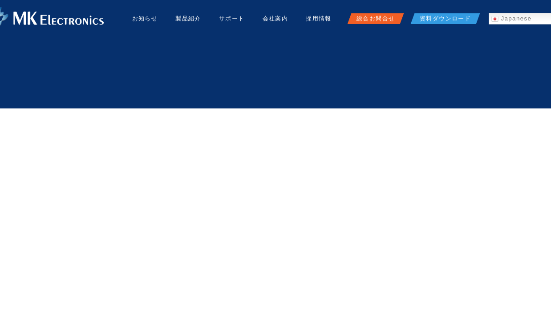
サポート (232, 18)
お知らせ (145, 18)
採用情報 (319, 18)
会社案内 (275, 18)
